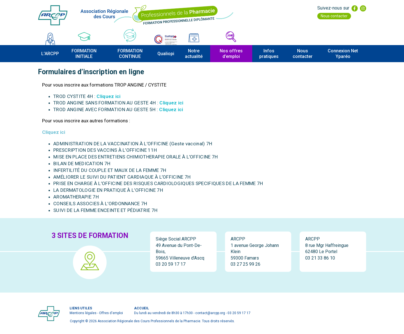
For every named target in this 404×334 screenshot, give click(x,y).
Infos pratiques (269, 53)
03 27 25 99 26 (245, 264)
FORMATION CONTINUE (130, 53)
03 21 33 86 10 (320, 258)
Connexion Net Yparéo (343, 53)
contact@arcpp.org (210, 313)
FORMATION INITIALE (84, 53)
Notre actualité (194, 53)
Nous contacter (334, 16)
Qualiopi (165, 53)
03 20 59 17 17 (170, 264)
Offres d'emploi (111, 313)
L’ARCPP (50, 53)
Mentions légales (83, 313)
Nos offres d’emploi (231, 53)
